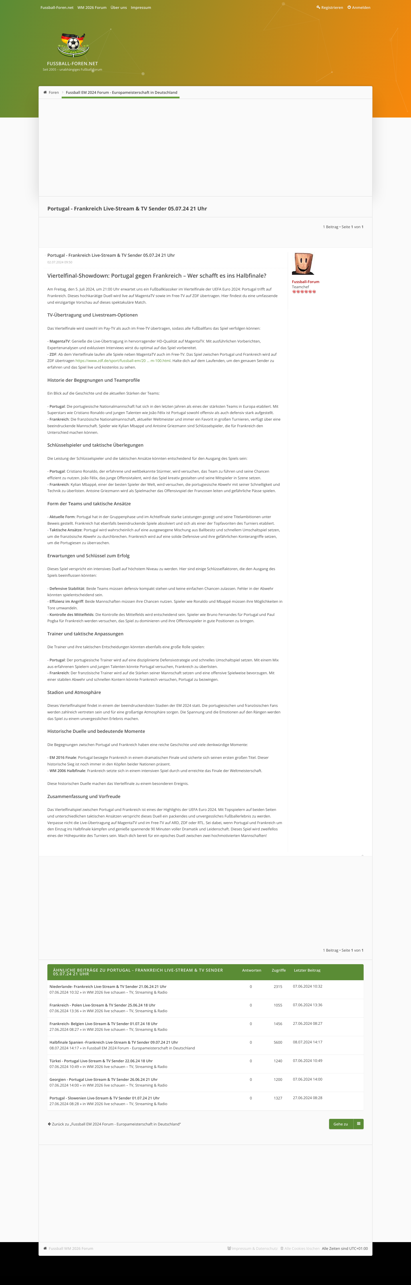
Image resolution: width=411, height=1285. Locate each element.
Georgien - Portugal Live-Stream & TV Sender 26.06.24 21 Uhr (104, 1079)
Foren (54, 92)
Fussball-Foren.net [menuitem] (57, 7)
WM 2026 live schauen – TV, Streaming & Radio (127, 992)
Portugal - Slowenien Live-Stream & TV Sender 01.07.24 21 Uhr (105, 1098)
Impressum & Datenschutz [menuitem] (255, 1248)
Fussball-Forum (305, 281)
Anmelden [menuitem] (361, 7)
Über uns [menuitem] (118, 7)
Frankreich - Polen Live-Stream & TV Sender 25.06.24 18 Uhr (103, 1005)
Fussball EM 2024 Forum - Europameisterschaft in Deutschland (122, 92)
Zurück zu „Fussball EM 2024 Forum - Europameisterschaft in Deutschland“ (116, 1124)
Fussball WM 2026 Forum (71, 1248)
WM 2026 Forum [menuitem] (92, 7)
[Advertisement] (205, 148)
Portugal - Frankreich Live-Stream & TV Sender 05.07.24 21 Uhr (127, 208)
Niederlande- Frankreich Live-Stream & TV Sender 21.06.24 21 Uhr (108, 986)
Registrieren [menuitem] (332, 7)
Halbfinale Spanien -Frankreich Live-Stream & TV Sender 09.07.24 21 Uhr (114, 1042)
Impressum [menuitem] (141, 7)
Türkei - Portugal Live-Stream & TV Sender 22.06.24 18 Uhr (101, 1061)
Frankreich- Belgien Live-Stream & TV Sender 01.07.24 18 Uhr (104, 1024)
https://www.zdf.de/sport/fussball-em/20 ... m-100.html (122, 360)
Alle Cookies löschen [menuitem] (302, 1248)
